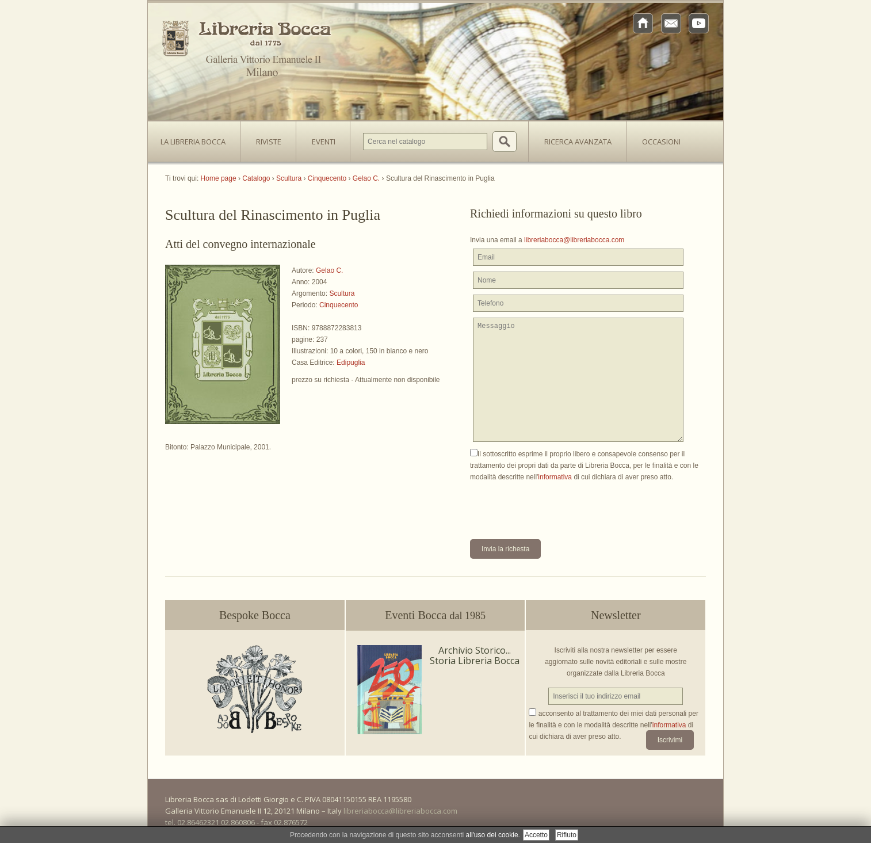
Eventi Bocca (435, 615)
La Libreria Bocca (197, 138)
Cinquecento (338, 305)
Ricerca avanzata (578, 141)
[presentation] (557, 505)
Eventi (323, 141)
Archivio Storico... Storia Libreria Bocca (474, 655)
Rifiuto (566, 835)
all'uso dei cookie (492, 835)
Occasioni (661, 141)
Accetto (536, 835)
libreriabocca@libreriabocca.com (574, 240)
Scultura (341, 293)
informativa (555, 477)
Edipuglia (351, 362)
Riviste (266, 138)
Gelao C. (329, 270)
